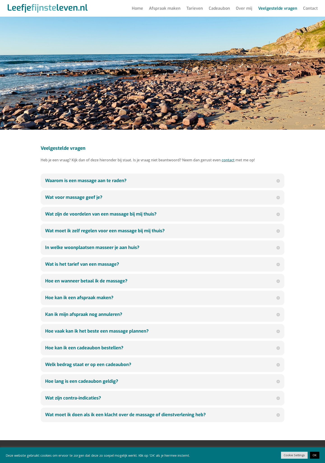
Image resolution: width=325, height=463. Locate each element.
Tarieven (194, 9)
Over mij (244, 9)
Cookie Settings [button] (294, 455)
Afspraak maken (165, 9)
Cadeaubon (219, 9)
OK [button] (315, 455)
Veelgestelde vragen (277, 9)
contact (228, 159)
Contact (310, 9)
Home (137, 9)
